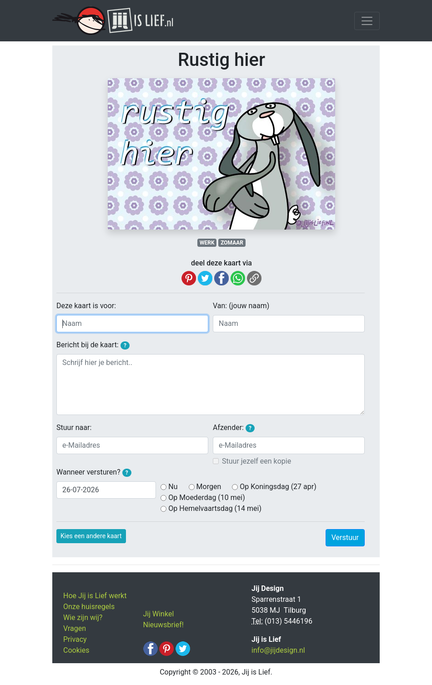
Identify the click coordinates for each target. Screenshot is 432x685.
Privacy (75, 639)
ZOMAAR (232, 243)
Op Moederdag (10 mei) (206, 497)
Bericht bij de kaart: (93, 345)
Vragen (74, 628)
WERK (207, 243)
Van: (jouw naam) (241, 305)
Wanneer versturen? (93, 472)
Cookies (76, 650)
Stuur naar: (73, 427)
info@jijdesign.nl (278, 650)
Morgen (208, 486)
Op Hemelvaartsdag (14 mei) (214, 508)
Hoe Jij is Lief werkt (94, 595)
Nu (172, 486)
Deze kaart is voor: (86, 305)
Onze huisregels (89, 606)
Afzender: (234, 427)
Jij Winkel (158, 614)
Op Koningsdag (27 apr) (278, 486)
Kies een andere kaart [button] (91, 536)
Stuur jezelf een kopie (256, 461)
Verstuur (345, 537)
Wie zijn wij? (82, 617)
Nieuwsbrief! (163, 624)
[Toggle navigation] (367, 21)
